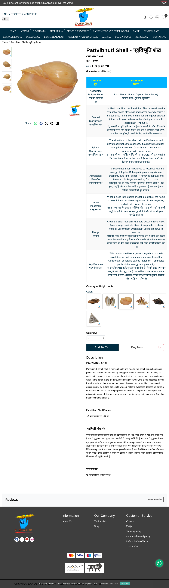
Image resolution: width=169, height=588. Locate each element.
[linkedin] (57, 123)
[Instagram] (32, 539)
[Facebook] (16, 539)
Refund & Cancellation (137, 541)
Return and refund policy (138, 536)
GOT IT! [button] (125, 583)
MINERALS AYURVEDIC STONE (84, 37)
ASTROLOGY (142, 37)
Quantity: (91, 333)
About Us (67, 521)
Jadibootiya (33, 37)
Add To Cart (102, 347)
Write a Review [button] (155, 499)
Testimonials (100, 521)
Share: (28, 123)
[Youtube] (27, 539)
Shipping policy (134, 531)
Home (13, 31)
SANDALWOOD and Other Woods (111, 31)
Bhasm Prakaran (54, 37)
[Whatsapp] (35, 123)
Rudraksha (57, 31)
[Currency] (5, 19)
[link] (144, 17)
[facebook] (41, 123)
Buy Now (137, 347)
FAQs (129, 526)
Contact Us (159, 37)
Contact (130, 521)
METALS (25, 31)
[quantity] (96, 338)
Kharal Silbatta (12, 37)
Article (106, 37)
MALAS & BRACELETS (79, 31)
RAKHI (136, 31)
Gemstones (40, 31)
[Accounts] (157, 17)
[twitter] (46, 123)
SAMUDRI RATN (152, 31)
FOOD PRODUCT (123, 37)
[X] (21, 539)
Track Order (132, 546)
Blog (96, 526)
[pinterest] (52, 123)
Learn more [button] (113, 583)
